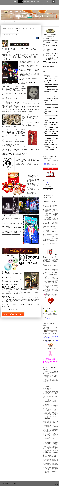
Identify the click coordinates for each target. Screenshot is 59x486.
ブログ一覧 (47, 75)
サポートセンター (40, 1)
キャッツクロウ (46, 184)
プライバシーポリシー (13, 483)
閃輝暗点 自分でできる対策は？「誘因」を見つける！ (51, 132)
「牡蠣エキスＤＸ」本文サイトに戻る (10, 34)
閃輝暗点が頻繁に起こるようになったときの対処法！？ (51, 96)
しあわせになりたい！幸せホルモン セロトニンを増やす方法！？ (51, 91)
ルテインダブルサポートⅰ (48, 186)
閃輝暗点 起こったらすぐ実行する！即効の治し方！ (51, 77)
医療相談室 (33, 1)
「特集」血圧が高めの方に (48, 58)
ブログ (47, 1)
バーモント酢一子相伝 (47, 189)
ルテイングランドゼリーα (48, 188)
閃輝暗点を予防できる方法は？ (51, 108)
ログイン (56, 484)
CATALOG (20, 1)
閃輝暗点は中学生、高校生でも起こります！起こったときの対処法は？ (51, 86)
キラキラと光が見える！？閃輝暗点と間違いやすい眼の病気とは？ (51, 144)
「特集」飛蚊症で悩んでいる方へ (49, 55)
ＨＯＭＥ (15, 1)
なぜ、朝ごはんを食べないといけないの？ (51, 116)
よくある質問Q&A (46, 164)
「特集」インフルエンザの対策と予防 (50, 57)
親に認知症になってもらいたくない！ (51, 81)
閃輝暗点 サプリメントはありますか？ (51, 112)
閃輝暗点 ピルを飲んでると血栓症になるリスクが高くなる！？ (51, 100)
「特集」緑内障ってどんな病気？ (49, 51)
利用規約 (2, 483)
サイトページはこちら (47, 318)
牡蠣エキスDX (45, 185)
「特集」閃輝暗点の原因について (49, 38)
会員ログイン (46, 4)
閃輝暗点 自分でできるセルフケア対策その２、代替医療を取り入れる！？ (51, 124)
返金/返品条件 (7, 483)
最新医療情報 (27, 1)
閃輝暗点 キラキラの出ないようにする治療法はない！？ (51, 136)
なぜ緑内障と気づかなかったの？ (51, 119)
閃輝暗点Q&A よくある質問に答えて (51, 105)
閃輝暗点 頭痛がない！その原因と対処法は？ (51, 139)
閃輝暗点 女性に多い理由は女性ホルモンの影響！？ (51, 148)
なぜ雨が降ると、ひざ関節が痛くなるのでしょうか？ (51, 128)
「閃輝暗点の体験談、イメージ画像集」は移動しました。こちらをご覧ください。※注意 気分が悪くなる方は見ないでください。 (21, 29)
